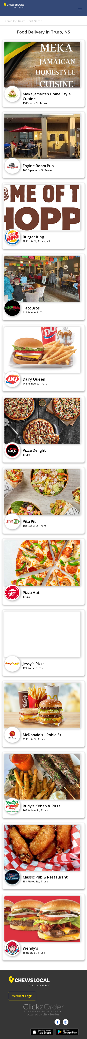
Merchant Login (22, 996)
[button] (80, 9)
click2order (50, 1014)
